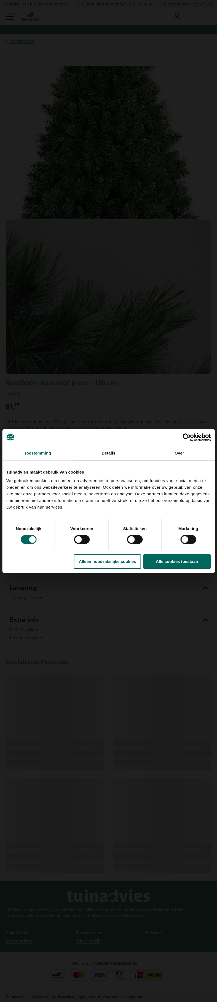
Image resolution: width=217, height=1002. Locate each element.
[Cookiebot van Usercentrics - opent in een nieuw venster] (186, 437)
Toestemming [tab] (37, 453)
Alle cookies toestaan (177, 561)
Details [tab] (109, 453)
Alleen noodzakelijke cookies (107, 561)
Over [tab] (179, 453)
